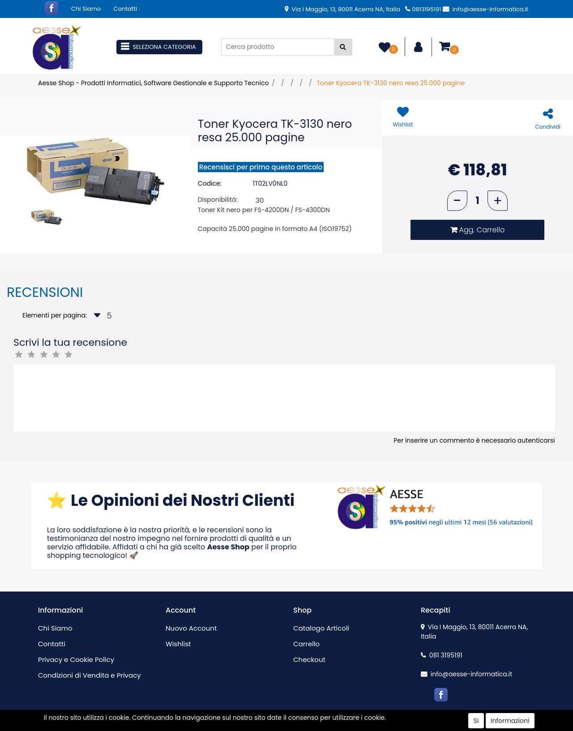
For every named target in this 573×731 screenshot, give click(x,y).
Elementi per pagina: (54, 315)
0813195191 (423, 9)
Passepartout (305, 726)
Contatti (125, 8)
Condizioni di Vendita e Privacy (89, 675)
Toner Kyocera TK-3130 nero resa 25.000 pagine (390, 82)
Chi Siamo (86, 8)
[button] (343, 47)
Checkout (309, 659)
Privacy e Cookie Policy (76, 659)
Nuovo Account (191, 628)
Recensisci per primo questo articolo (260, 167)
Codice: (210, 183)
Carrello (306, 643)
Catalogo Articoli (321, 628)
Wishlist (178, 643)
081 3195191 (441, 655)
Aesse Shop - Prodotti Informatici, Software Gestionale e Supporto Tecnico (153, 82)
